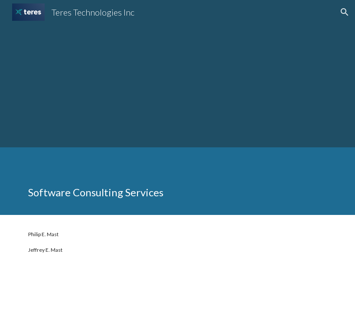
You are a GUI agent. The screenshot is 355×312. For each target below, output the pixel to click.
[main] (177, 181)
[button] (344, 12)
